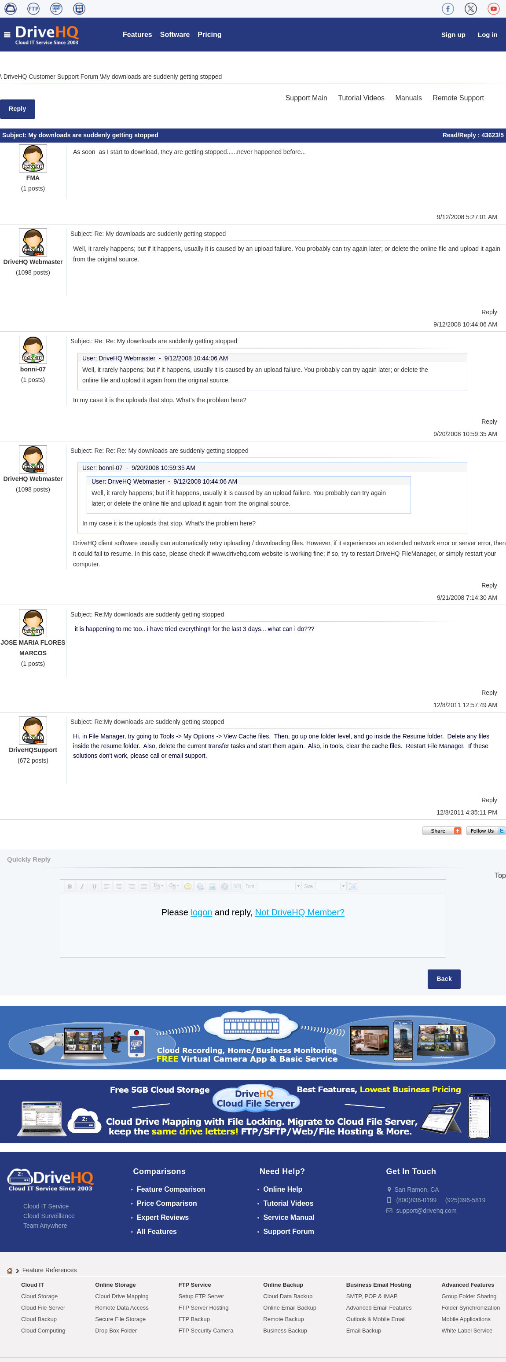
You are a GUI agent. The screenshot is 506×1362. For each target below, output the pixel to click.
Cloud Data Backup (287, 1296)
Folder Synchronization (471, 1307)
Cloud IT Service (46, 1206)
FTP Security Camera (206, 1330)
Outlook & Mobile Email (376, 1319)
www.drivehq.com (236, 553)
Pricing (209, 34)
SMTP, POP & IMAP (372, 1296)
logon (201, 912)
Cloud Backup (39, 1319)
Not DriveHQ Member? (300, 912)
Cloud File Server (43, 1307)
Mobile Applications (466, 1319)
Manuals (409, 98)
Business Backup (285, 1330)
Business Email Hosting (378, 1284)
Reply (17, 108)
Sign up (453, 34)
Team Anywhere (45, 1225)
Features (137, 34)
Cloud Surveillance (49, 1215)
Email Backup (363, 1330)
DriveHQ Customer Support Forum (52, 76)
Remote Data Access (121, 1307)
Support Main (306, 98)
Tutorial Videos (361, 98)
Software (175, 34)
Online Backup (283, 1284)
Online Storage (115, 1284)
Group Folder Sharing (469, 1296)
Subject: (15, 135)
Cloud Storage (39, 1296)
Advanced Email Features (379, 1307)
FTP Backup (194, 1319)
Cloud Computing (43, 1330)
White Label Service (467, 1330)
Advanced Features (468, 1284)
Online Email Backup (289, 1307)
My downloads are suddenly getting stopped (162, 76)
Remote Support (458, 98)
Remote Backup (283, 1319)
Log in (488, 34)
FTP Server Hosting (204, 1307)
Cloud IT (32, 1284)
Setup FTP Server (201, 1296)
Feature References (49, 1270)
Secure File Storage (120, 1319)
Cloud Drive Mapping (121, 1296)
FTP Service (195, 1284)
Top (500, 875)
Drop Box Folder (116, 1330)
